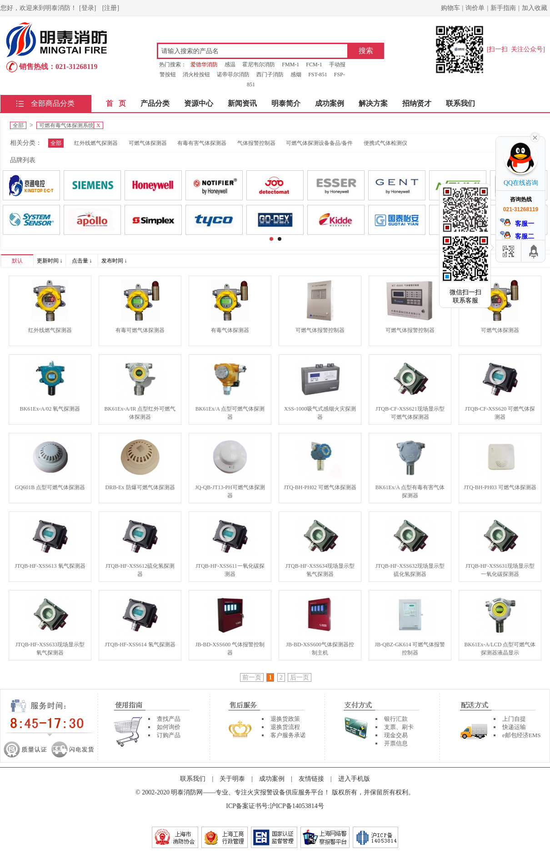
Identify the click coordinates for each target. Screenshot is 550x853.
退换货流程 (285, 727)
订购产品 (168, 735)
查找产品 (168, 718)
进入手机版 (354, 778)
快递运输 (514, 727)
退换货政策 (285, 718)
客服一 (517, 222)
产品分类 (155, 103)
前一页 (251, 677)
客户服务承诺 (288, 735)
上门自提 (514, 718)
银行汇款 (396, 718)
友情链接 (311, 778)
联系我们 (460, 103)
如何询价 (168, 727)
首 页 (116, 103)
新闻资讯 (242, 103)
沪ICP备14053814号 (297, 806)
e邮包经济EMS (521, 735)
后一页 (299, 677)
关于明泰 (232, 778)
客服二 (517, 235)
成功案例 (329, 103)
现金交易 (396, 735)
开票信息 (396, 743)
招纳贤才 (416, 103)
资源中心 (198, 103)
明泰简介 (285, 103)
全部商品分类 (53, 103)
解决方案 (373, 103)
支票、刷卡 (399, 727)
